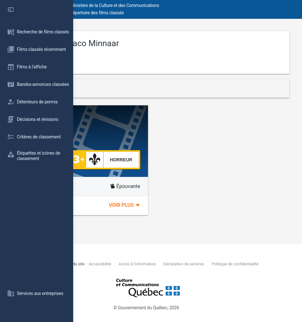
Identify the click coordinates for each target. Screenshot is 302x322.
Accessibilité (163, 264)
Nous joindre (117, 264)
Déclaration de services (245, 264)
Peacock (135, 121)
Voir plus (161, 205)
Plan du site (139, 264)
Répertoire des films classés (170, 12)
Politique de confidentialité (132, 271)
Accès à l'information (199, 264)
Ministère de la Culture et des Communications (187, 5)
